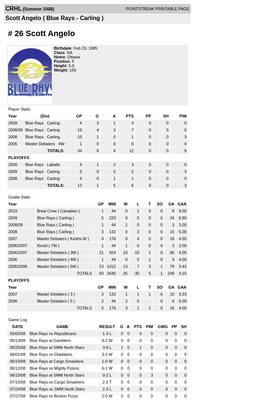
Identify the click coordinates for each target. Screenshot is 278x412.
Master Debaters (40, 144)
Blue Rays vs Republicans (53, 333)
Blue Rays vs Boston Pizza (53, 396)
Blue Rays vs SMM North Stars (57, 389)
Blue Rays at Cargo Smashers (57, 361)
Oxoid (42, 245)
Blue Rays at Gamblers (50, 340)
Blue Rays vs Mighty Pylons (54, 368)
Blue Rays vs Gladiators (51, 354)
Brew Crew (47, 211)
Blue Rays (35, 123)
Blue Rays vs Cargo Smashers (57, 382)
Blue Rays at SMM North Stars (57, 347)
